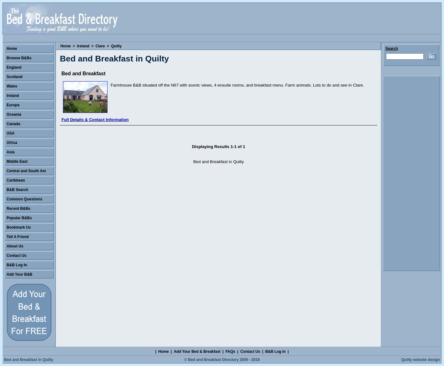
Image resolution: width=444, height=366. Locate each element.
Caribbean (16, 180)
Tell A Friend (18, 237)
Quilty (116, 46)
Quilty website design (420, 360)
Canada (13, 124)
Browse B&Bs (19, 58)
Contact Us (16, 255)
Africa (12, 143)
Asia (10, 152)
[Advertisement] (411, 173)
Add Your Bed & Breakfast (197, 351)
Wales (12, 86)
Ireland (83, 46)
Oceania (14, 114)
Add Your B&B (19, 274)
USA (10, 133)
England (14, 67)
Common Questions (24, 199)
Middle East (17, 161)
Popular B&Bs (19, 218)
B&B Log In (17, 265)
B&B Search (17, 190)
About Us (15, 246)
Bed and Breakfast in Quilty (28, 360)
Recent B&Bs (18, 208)
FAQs (230, 351)
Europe (13, 105)
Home (65, 46)
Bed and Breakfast (83, 73)
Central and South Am (26, 171)
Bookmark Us (19, 227)
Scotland (15, 77)
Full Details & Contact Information (95, 119)
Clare (100, 46)
